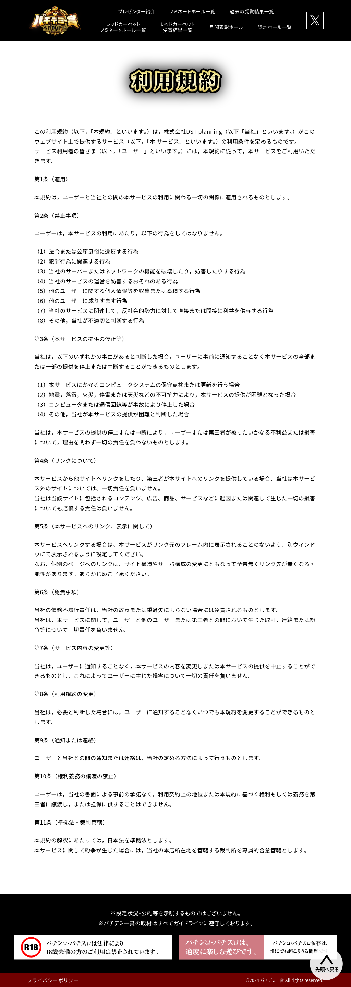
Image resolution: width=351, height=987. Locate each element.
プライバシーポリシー (53, 980)
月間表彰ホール (226, 27)
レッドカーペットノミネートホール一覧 (123, 26)
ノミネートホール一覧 (192, 11)
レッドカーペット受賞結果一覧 (177, 26)
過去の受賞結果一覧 (252, 11)
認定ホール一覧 (275, 27)
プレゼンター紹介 (136, 11)
